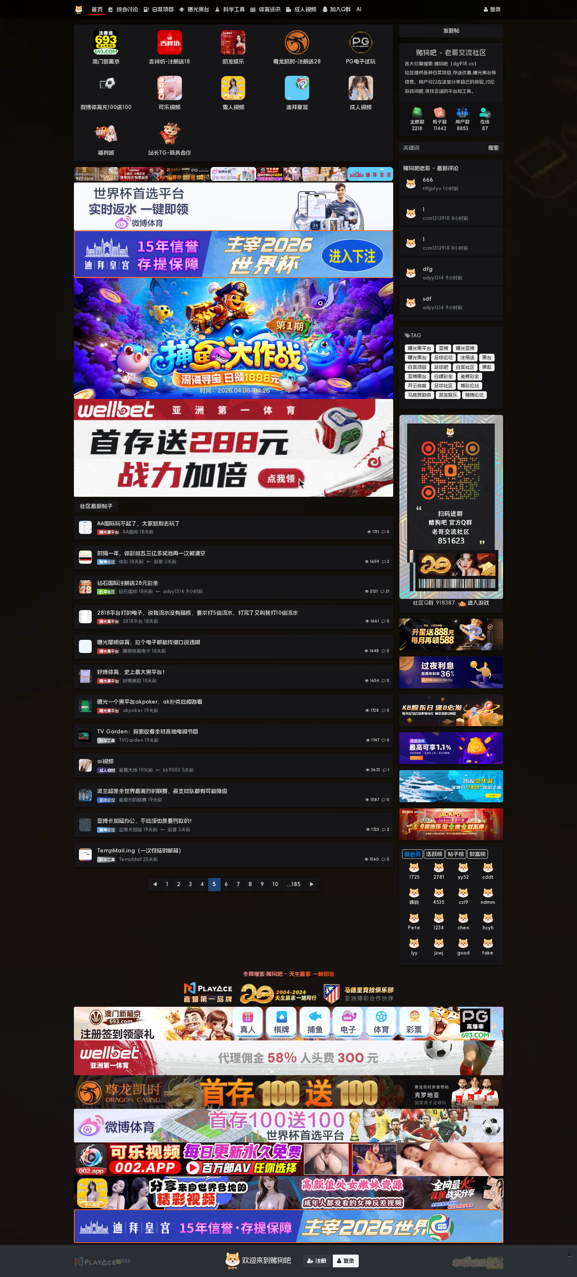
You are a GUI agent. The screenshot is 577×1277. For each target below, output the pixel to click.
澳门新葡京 (106, 61)
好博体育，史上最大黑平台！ (132, 672)
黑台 (486, 357)
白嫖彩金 (443, 376)
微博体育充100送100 (106, 107)
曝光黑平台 (419, 348)
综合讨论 (123, 9)
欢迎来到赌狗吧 (257, 1260)
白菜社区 (465, 367)
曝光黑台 (194, 9)
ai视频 (105, 761)
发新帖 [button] (451, 30)
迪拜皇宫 (297, 107)
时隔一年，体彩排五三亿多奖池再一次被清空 (151, 553)
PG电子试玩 (360, 61)
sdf (427, 299)
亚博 (443, 348)
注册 (316, 1260)
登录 (492, 9)
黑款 (486, 367)
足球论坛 (443, 357)
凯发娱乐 (233, 61)
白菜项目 (159, 9)
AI (358, 9)
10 (275, 884)
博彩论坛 (470, 386)
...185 (294, 884)
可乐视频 (169, 107)
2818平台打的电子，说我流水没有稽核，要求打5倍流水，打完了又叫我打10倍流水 (197, 612)
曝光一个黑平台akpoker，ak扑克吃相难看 (149, 701)
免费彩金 (470, 376)
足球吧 (441, 367)
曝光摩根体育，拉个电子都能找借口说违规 (148, 642)
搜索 (493, 147)
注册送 (467, 357)
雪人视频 (233, 107)
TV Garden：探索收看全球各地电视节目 (147, 731)
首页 (97, 9)
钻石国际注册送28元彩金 (127, 583)
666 (428, 179)
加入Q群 (336, 9)
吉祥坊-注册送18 (169, 61)
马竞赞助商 (419, 395)
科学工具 (230, 9)
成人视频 (301, 9)
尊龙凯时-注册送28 (297, 61)
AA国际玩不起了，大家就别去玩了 (138, 523)
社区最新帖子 (96, 506)
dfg (428, 269)
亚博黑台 (417, 376)
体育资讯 (265, 9)
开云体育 (417, 386)
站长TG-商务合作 (169, 152)
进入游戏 (473, 602)
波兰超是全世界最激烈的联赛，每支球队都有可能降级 (162, 791)
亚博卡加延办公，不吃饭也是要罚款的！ (146, 820)
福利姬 (106, 152)
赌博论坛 (474, 395)
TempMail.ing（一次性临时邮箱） (140, 850)
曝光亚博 (465, 348)
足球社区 (443, 386)
